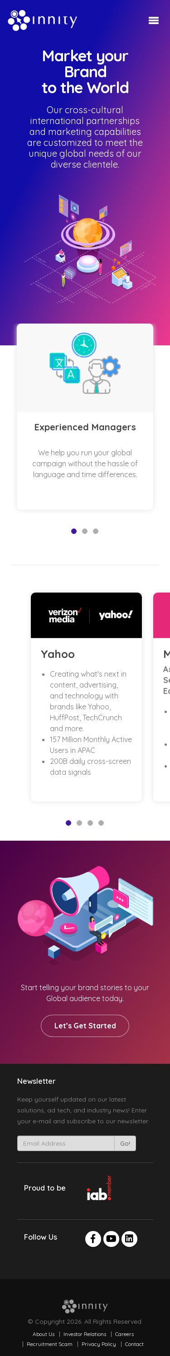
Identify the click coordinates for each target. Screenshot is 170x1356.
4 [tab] (101, 823)
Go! (125, 1143)
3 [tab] (95, 531)
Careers (124, 1334)
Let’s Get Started (85, 1025)
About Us (43, 1334)
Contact (134, 1344)
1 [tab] (74, 531)
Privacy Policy (99, 1344)
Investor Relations (84, 1334)
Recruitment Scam (50, 1344)
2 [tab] (84, 531)
